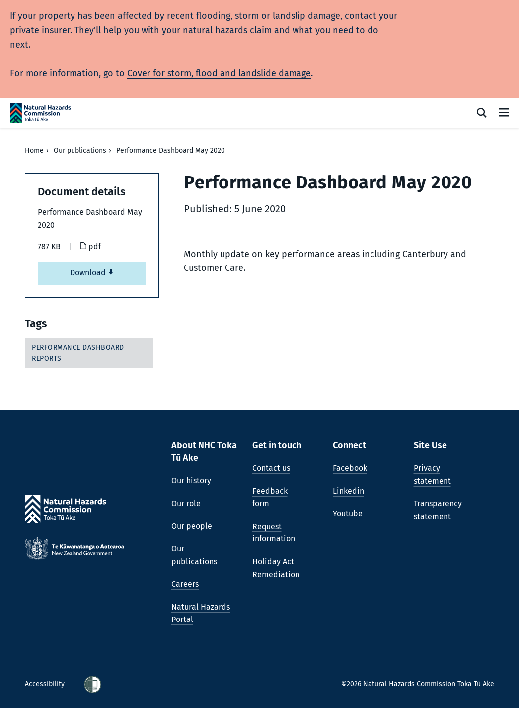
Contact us (271, 468)
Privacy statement (432, 474)
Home (34, 150)
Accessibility (46, 684)
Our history (191, 480)
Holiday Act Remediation (275, 568)
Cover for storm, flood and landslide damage (219, 73)
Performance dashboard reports (78, 352)
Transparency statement (438, 510)
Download (92, 272)
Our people (191, 526)
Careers (185, 584)
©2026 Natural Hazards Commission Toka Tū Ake (417, 684)
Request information (273, 533)
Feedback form (270, 497)
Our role (186, 503)
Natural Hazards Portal (200, 613)
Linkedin (348, 491)
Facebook (350, 468)
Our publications (80, 150)
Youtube (348, 513)
